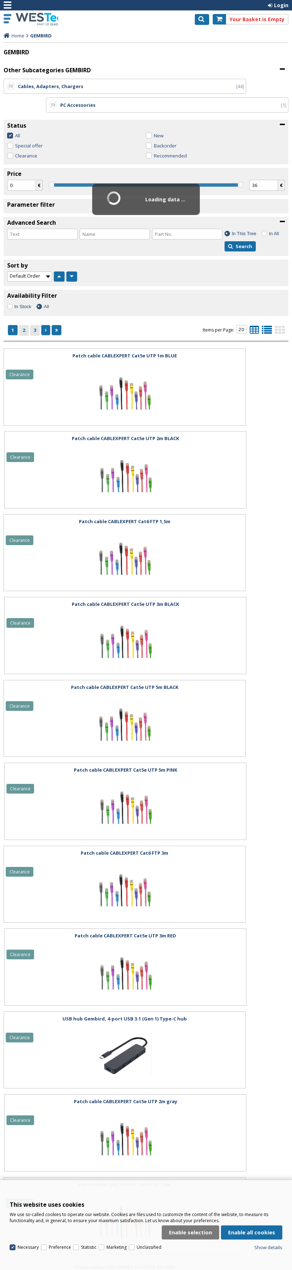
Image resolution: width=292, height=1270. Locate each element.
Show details (268, 1186)
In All (274, 215)
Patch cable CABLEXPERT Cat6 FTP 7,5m (73, 751)
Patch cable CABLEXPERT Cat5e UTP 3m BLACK (218, 419)
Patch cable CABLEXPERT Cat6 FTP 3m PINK (73, 917)
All (17, 117)
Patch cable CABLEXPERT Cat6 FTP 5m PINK (218, 751)
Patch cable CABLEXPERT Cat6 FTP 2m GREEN (218, 1000)
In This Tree (244, 215)
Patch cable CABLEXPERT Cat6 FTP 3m (73, 585)
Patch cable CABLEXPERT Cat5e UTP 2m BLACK (218, 337)
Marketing (117, 1186)
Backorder (165, 127)
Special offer (29, 127)
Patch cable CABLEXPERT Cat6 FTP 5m (73, 834)
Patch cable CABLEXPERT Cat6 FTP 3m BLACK (73, 1000)
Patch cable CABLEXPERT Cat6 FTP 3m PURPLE (219, 834)
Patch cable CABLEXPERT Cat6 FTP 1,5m (73, 419)
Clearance (26, 137)
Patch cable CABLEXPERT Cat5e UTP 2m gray (218, 668)
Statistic (88, 1186)
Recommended (170, 137)
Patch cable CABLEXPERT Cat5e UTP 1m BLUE (73, 337)
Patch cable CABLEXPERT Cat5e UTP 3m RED (218, 585)
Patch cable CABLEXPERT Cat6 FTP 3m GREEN (218, 917)
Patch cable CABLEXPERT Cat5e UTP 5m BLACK (73, 502)
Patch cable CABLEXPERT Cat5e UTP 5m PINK (218, 502)
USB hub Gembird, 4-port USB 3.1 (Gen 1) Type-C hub (73, 668)
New (159, 117)
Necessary (28, 1186)
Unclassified (149, 1186)
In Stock (22, 288)
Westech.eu (36, 19)
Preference (60, 1186)
